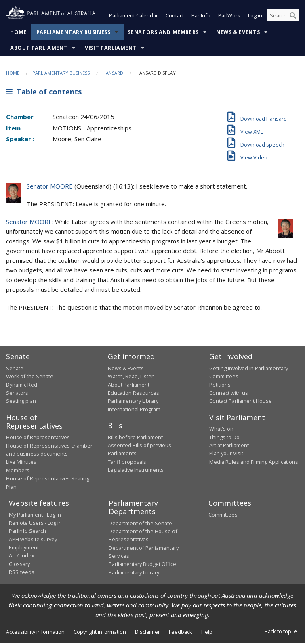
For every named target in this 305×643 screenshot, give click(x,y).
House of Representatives (38, 437)
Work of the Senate (29, 376)
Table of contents (44, 91)
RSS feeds (21, 572)
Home (18, 32)
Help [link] (206, 631)
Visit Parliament (111, 47)
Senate (14, 368)
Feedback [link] (180, 631)
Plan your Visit (226, 453)
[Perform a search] (293, 15)
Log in (255, 15)
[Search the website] (283, 15)
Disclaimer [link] (147, 631)
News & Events (238, 32)
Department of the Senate (140, 523)
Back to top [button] (282, 631)
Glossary (19, 564)
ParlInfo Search (27, 530)
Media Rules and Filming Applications (253, 461)
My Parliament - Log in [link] (35, 514)
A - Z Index (21, 555)
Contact (175, 15)
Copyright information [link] (100, 631)
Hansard (113, 73)
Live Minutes (21, 461)
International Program (134, 409)
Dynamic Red (21, 384)
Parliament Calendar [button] (133, 15)
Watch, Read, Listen (131, 376)
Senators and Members (163, 32)
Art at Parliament (229, 445)
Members (17, 470)
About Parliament (38, 47)
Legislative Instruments (136, 469)
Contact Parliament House (240, 400)
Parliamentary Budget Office (142, 564)
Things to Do (224, 437)
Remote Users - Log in (35, 522)
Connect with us (228, 392)
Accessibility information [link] (35, 631)
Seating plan (21, 400)
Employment (24, 547)
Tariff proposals (127, 461)
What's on (221, 428)
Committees (223, 514)
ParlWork (229, 15)
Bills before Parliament (135, 437)
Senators (17, 392)
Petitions (220, 384)
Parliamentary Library (133, 400)
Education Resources (133, 392)
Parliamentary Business (73, 32)
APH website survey (33, 539)
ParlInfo (200, 15)
